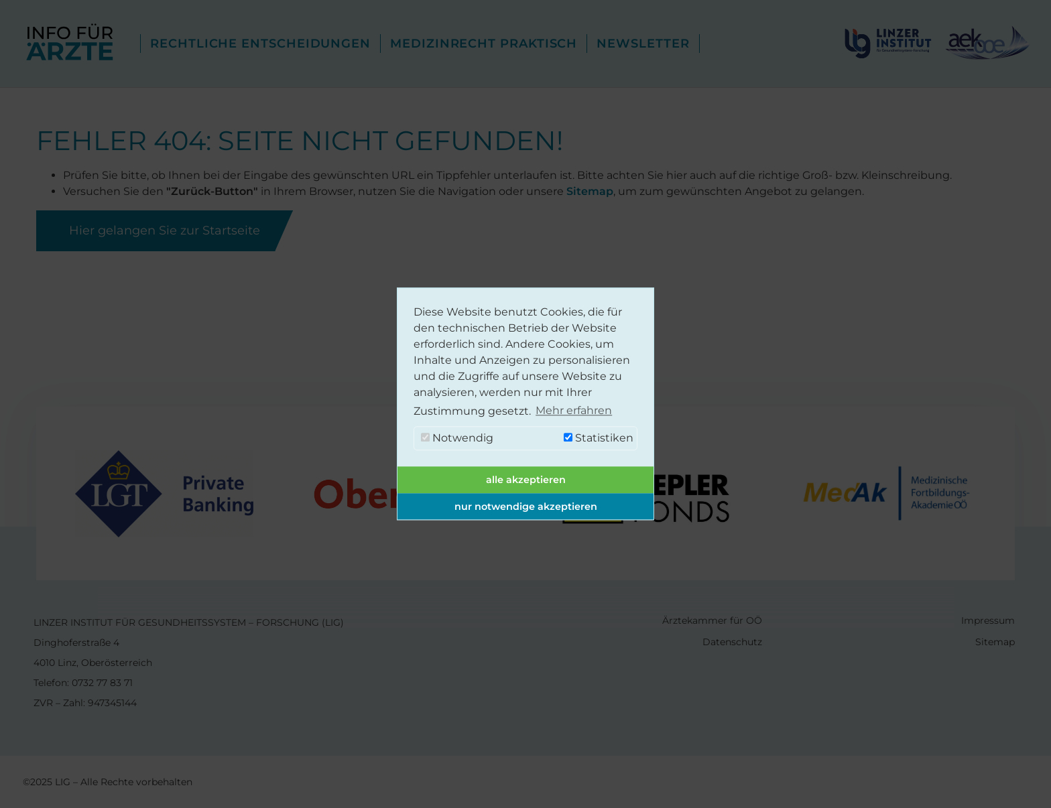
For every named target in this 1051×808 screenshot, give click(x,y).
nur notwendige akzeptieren (525, 506)
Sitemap (589, 191)
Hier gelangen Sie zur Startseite (164, 230)
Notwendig (457, 438)
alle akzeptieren (526, 480)
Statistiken (598, 438)
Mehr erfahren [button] (574, 411)
